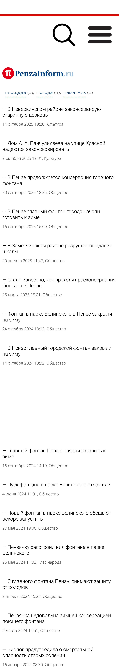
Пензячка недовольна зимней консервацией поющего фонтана (56, 618)
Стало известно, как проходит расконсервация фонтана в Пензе (59, 283)
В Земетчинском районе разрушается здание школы (57, 248)
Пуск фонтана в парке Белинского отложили (58, 485)
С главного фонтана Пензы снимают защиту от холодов (56, 584)
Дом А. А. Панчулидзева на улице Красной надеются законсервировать (53, 146)
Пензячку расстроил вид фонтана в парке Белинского (53, 550)
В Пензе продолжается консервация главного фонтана (58, 180)
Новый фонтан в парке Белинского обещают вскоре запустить (56, 516)
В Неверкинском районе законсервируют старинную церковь (52, 112)
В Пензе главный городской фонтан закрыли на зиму (57, 351)
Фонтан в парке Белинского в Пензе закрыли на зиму (57, 317)
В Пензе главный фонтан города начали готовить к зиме (51, 214)
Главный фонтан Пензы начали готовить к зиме (54, 453)
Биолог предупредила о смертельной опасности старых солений (47, 652)
